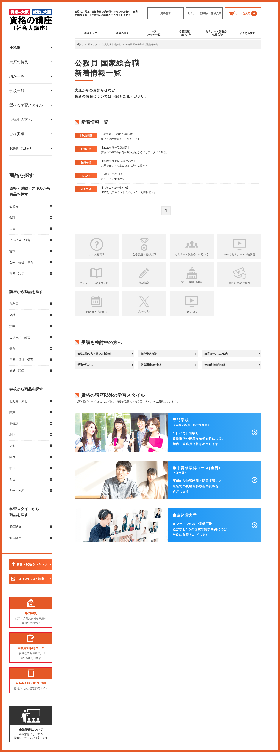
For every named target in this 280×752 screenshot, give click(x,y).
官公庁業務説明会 (191, 282)
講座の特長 (122, 33)
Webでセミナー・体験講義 (239, 254)
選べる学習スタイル (26, 105)
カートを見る (243, 13)
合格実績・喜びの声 (185, 33)
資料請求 (165, 13)
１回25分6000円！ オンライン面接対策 (112, 176)
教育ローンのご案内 (216, 353)
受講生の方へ (20, 119)
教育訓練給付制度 (151, 364)
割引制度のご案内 (239, 283)
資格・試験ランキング (32, 564)
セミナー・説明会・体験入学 (204, 13)
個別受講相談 (149, 353)
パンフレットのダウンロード (97, 283)
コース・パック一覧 (154, 33)
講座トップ (90, 33)
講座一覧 (16, 76)
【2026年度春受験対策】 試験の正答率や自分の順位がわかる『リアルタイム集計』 (135, 150)
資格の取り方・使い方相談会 (94, 353)
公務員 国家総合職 (111, 44)
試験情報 (144, 282)
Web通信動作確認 (214, 364)
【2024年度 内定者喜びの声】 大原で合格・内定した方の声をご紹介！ (124, 163)
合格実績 (16, 134)
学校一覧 (16, 91)
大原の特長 (18, 62)
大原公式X (144, 311)
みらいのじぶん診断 (31, 579)
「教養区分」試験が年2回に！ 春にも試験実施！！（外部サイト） (122, 136)
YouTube (192, 311)
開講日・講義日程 (96, 311)
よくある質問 (247, 33)
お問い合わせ (20, 148)
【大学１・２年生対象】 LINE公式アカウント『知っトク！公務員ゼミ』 (128, 190)
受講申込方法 (85, 364)
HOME (15, 47)
